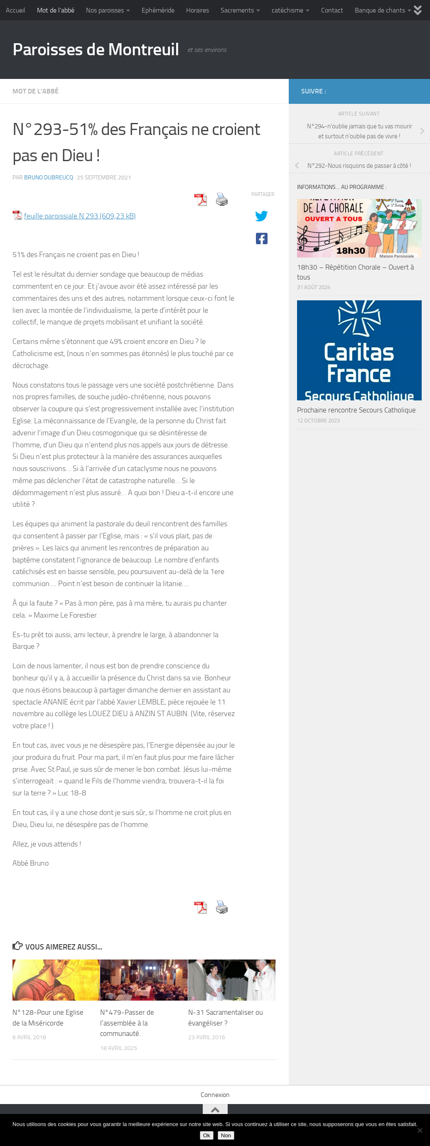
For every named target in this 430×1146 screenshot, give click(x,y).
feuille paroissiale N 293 (61, 216)
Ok (206, 1135)
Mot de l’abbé (55, 10)
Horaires (197, 10)
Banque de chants (380, 10)
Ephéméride (158, 10)
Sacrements (237, 10)
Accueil (15, 10)
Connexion (215, 1095)
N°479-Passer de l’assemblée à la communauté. (127, 1023)
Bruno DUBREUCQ (48, 177)
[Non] (419, 1130)
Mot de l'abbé (35, 91)
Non (226, 1135)
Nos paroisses (105, 10)
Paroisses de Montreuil (95, 49)
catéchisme (287, 10)
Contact (332, 10)
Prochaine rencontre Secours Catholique (356, 410)
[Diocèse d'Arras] (399, 91)
